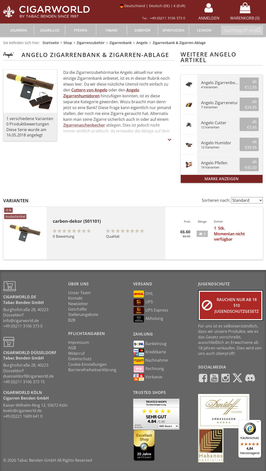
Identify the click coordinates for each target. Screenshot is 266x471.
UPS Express (150, 310)
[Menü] (258, 423)
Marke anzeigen (221, 178)
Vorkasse (147, 377)
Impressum (78, 342)
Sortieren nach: (216, 200)
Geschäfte (77, 309)
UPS (143, 302)
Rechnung (148, 369)
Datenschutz (80, 358)
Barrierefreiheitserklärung (92, 369)
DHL (143, 294)
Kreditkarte (149, 352)
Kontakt (75, 298)
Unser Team (79, 292)
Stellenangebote (83, 314)
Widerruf (76, 353)
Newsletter (78, 303)
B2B (71, 320)
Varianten (16, 200)
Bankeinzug (150, 344)
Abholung (148, 319)
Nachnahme (150, 361)
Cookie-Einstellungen (87, 364)
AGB (72, 347)
